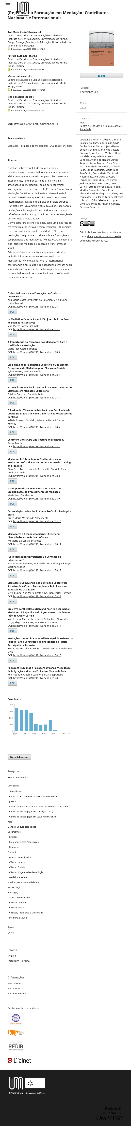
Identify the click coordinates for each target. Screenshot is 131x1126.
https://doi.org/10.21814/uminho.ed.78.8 (36, 475)
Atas (82, 122)
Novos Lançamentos (18, 777)
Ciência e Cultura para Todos (22, 826)
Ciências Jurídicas (17, 862)
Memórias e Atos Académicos (24, 841)
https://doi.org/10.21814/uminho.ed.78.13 (37, 596)
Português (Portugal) (19, 960)
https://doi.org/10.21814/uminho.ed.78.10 (37, 521)
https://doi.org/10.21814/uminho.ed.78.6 (36, 427)
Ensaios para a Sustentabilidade (23, 882)
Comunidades (15, 791)
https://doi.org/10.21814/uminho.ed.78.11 (37, 544)
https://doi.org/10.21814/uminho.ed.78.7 (36, 446)
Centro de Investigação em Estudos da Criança (32, 816)
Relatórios (14, 846)
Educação (12, 852)
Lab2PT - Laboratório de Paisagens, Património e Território (38, 806)
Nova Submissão (19, 757)
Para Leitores (14, 983)
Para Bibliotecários (17, 993)
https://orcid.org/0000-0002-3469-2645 (28, 69)
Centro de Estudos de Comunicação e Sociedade (33, 796)
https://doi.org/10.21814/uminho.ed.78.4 (36, 374)
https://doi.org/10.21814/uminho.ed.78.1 (36, 306)
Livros (83, 107)
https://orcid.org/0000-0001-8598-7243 (28, 49)
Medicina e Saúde (18, 877)
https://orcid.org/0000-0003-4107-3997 (28, 110)
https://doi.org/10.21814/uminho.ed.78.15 (37, 655)
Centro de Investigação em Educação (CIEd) (31, 811)
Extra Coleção (14, 887)
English (12, 955)
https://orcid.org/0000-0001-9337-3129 (28, 90)
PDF (12, 311)
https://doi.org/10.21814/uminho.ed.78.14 (37, 625)
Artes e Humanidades (20, 857)
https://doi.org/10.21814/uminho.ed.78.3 (36, 352)
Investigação (14, 892)
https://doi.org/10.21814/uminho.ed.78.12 (37, 570)
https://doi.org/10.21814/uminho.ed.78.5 (36, 397)
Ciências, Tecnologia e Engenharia (26, 912)
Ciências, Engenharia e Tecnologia (26, 872)
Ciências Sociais (17, 867)
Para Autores (14, 988)
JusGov (12, 801)
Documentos (14, 831)
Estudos (13, 836)
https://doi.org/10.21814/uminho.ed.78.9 (36, 498)
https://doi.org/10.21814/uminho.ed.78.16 (37, 678)
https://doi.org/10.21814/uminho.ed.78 (35, 123)
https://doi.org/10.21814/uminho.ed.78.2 (36, 329)
